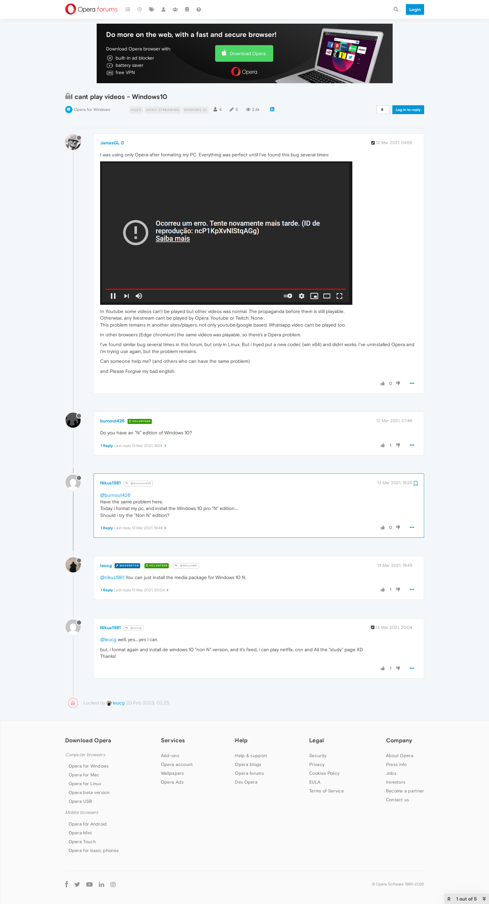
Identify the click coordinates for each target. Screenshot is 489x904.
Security (318, 755)
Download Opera (248, 53)
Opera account (177, 764)
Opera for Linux (85, 783)
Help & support (251, 755)
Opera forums (249, 773)
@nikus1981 (112, 577)
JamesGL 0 (112, 142)
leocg (106, 565)
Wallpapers (172, 773)
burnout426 (112, 420)
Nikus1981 (110, 482)
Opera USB (80, 801)
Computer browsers (85, 754)
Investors (396, 782)
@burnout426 (138, 483)
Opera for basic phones (94, 850)
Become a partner (405, 790)
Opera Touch (82, 841)
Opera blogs (248, 764)
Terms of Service (326, 790)
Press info (396, 764)
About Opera (399, 755)
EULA (314, 782)
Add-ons (170, 755)
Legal (316, 740)
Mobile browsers (82, 812)
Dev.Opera (246, 782)
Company (399, 740)
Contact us (397, 799)
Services (173, 740)
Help (241, 740)
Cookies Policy (324, 773)
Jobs (391, 773)
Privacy (317, 764)
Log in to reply (408, 109)
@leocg (133, 628)
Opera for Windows (92, 109)
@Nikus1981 (186, 565)
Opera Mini (80, 832)
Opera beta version (89, 792)
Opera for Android (88, 823)
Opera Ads (172, 782)
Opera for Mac (84, 774)
